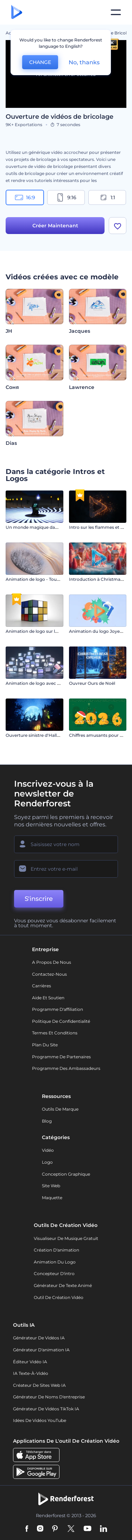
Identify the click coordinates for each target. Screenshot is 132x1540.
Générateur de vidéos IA (39, 1337)
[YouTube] (87, 1529)
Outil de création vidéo (58, 1297)
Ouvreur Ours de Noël (92, 683)
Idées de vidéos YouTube (39, 1420)
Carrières (41, 985)
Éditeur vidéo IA (30, 1361)
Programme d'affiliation (57, 1009)
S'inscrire (39, 899)
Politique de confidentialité (61, 1021)
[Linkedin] (103, 1529)
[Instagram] (40, 1529)
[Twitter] (71, 1529)
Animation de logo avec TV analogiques (47, 683)
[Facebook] (27, 1529)
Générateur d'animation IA (41, 1349)
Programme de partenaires (61, 1056)
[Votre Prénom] (66, 844)
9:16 (66, 197)
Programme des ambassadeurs (66, 1068)
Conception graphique (66, 1174)
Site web (51, 1185)
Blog (47, 1121)
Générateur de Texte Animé (63, 1285)
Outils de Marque (60, 1109)
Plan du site (45, 1044)
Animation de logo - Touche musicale (45, 579)
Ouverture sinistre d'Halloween (38, 735)
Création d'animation (56, 1250)
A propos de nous (51, 962)
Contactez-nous (49, 974)
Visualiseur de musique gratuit (66, 1238)
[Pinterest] (55, 1529)
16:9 (25, 197)
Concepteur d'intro (54, 1273)
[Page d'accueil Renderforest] (16, 12)
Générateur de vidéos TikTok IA (46, 1408)
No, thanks (84, 62)
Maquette (52, 1197)
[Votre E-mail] (66, 869)
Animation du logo (55, 1262)
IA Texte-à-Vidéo (30, 1373)
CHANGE (40, 62)
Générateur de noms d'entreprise (49, 1396)
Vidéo (48, 1150)
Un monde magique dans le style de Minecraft (54, 527)
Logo (47, 1162)
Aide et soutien (48, 997)
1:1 (107, 197)
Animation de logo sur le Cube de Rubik (47, 631)
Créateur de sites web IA (39, 1385)
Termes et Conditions (54, 1032)
